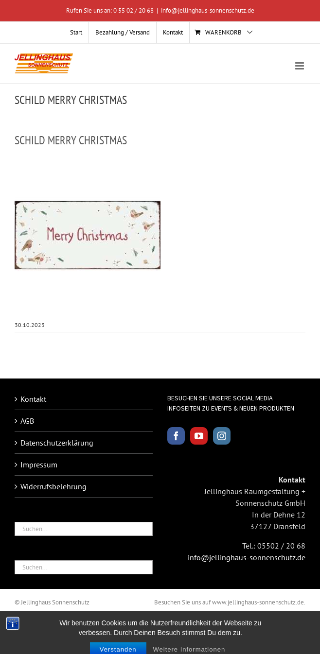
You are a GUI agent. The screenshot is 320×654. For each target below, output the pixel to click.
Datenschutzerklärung (56, 442)
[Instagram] (222, 436)
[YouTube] (199, 436)
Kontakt (33, 399)
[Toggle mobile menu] (300, 66)
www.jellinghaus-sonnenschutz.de (258, 602)
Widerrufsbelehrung (53, 486)
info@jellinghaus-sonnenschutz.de (207, 10)
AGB (27, 421)
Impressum (38, 464)
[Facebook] (176, 436)
